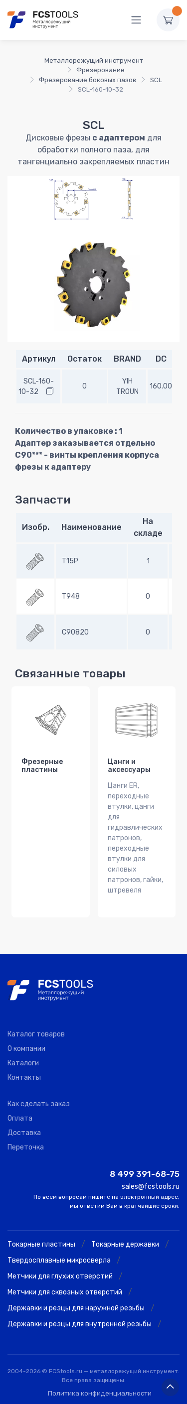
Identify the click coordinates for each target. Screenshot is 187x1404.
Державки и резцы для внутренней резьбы (79, 1324)
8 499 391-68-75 (145, 1174)
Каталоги (23, 1063)
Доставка (24, 1133)
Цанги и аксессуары (129, 766)
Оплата (19, 1118)
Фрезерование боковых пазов (87, 80)
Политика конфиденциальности (100, 1393)
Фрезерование (100, 70)
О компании (26, 1048)
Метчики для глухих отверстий (60, 1276)
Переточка (25, 1147)
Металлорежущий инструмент (93, 60)
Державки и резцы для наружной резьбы (76, 1308)
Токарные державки (125, 1244)
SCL (156, 80)
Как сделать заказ (38, 1104)
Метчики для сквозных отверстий (64, 1292)
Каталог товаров (36, 1034)
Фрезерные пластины (42, 766)
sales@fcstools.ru (151, 1186)
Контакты (24, 1077)
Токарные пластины (41, 1244)
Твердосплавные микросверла (59, 1260)
